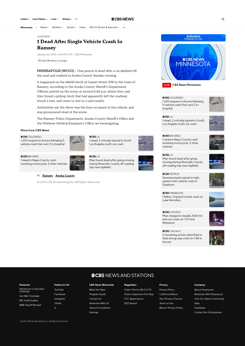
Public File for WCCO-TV (137, 289)
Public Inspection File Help (139, 294)
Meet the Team (97, 289)
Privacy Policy (166, 289)
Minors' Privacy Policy (171, 308)
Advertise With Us (99, 303)
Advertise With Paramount (208, 294)
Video (82, 27)
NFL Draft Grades (28, 300)
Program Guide (97, 294)
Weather (57, 27)
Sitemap (93, 312)
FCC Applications (133, 299)
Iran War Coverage (29, 296)
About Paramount (203, 289)
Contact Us (95, 299)
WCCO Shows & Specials (104, 27)
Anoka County (65, 176)
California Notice (168, 294)
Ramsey (47, 176)
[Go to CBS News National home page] (122, 19)
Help (197, 303)
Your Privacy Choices (170, 299)
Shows (67, 19)
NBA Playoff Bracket (30, 305)
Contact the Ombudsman (208, 312)
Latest (25, 19)
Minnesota (26, 27)
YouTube (59, 289)
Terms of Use (166, 303)
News (44, 27)
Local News (39, 19)
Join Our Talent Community (209, 299)
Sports (71, 27)
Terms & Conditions (99, 308)
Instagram (59, 299)
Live (55, 19)
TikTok (57, 303)
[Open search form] (223, 19)
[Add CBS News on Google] (52, 61)
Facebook (59, 294)
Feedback (199, 308)
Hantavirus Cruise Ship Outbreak (31, 290)
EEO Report (130, 303)
